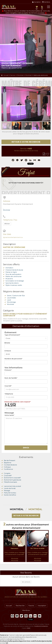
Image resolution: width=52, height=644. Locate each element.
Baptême (7, 463)
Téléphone (9, 394)
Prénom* (8, 370)
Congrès (7, 473)
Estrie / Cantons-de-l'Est (16, 295)
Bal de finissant (9, 460)
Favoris (31, 606)
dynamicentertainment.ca (13, 237)
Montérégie (11, 302)
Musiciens (9, 279)
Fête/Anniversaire (10, 482)
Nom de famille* (11, 378)
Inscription (36, 2)
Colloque (7, 467)
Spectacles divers (12, 283)
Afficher (7, 224)
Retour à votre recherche (26, 142)
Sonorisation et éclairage (15, 281)
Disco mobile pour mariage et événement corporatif (14, 553)
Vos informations (13, 368)
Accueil (9, 606)
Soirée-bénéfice (10, 495)
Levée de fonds (9, 488)
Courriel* (8, 386)
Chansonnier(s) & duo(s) (14, 270)
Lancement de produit (12, 486)
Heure (8, 351)
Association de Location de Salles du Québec (8, 7)
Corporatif (7, 475)
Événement (10, 332)
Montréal (6, 210)
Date (7, 343)
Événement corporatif (12, 478)
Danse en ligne (11, 272)
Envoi (26, 448)
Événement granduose (12, 480)
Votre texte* (9, 415)
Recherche (20, 606)
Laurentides (11, 298)
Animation (9, 268)
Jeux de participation (13, 274)
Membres (46, 2)
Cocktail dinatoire (10, 465)
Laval (9, 300)
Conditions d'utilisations (41, 626)
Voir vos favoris (26, 582)
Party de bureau (10, 493)
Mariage (7, 490)
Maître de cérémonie (13, 276)
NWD (28, 628)
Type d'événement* (12, 335)
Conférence (8, 469)
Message (9, 413)
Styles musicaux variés (14, 285)
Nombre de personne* (13, 359)
